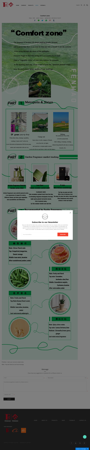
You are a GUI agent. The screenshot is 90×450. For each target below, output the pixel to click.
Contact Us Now (84, 437)
